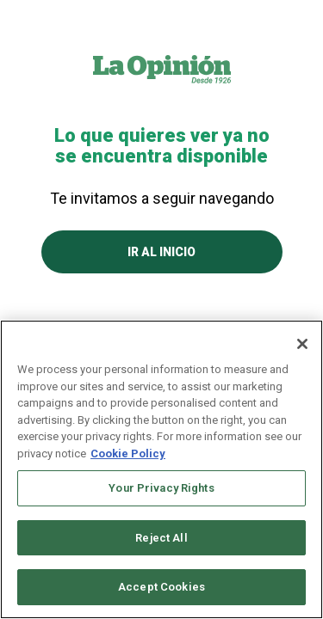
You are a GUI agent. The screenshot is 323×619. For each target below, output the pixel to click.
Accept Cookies (161, 586)
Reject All (161, 537)
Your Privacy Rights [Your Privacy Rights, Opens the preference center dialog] (161, 487)
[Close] (302, 344)
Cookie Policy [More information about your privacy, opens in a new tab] (127, 453)
